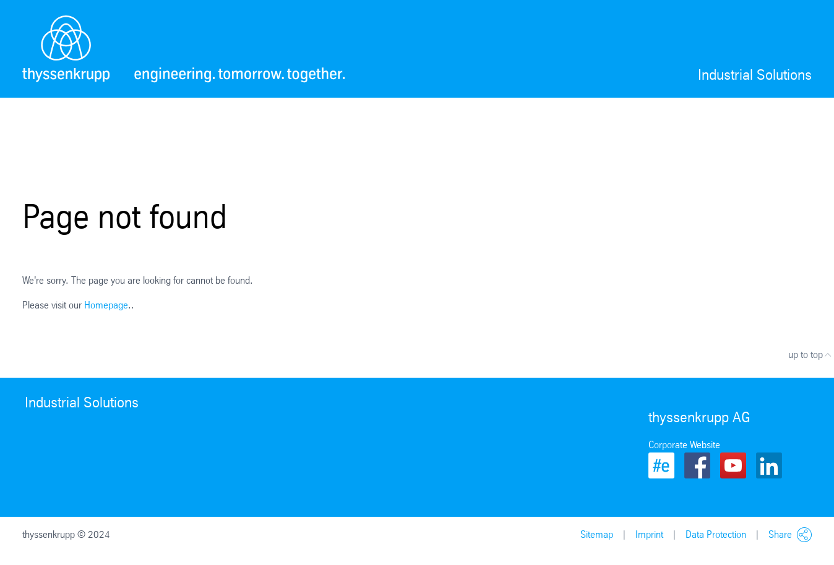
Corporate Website (684, 445)
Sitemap (596, 534)
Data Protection (716, 534)
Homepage (106, 305)
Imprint (649, 534)
